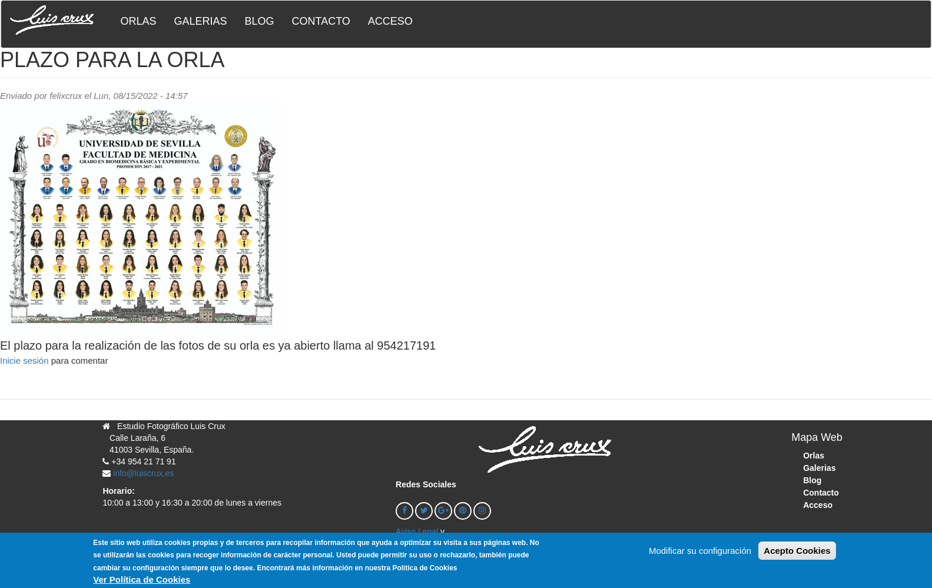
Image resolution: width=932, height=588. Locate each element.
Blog (259, 21)
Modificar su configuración (700, 555)
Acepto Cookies (797, 555)
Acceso (390, 21)
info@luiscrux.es (143, 473)
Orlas (138, 21)
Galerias (200, 21)
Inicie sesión (24, 361)
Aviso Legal (417, 531)
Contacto (321, 21)
